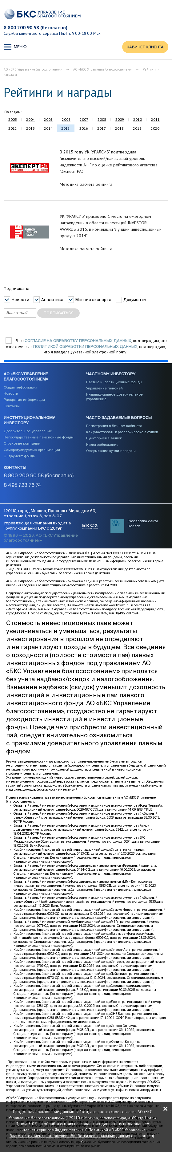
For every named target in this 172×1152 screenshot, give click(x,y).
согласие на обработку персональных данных (78, 341)
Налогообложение (102, 444)
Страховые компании (22, 444)
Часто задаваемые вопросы (119, 418)
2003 (12, 119)
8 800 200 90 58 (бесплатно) (35, 27)
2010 (137, 119)
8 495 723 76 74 (22, 485)
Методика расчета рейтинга (86, 184)
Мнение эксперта (93, 300)
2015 (65, 128)
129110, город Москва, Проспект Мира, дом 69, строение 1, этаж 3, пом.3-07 (50, 514)
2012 (12, 128)
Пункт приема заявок (104, 438)
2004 (30, 119)
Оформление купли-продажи (111, 451)
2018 (119, 128)
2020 (155, 128)
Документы (134, 300)
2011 (155, 119)
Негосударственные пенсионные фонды (39, 437)
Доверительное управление (28, 431)
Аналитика (52, 300)
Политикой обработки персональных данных (85, 347)
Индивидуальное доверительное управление (114, 397)
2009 (119, 119)
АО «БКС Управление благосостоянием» (33, 69)
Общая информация (20, 387)
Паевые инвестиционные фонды (114, 382)
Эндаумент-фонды (19, 456)
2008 (102, 119)
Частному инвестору (111, 374)
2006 (66, 119)
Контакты (12, 406)
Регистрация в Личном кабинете (114, 426)
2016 (83, 128)
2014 (48, 128)
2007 (84, 119)
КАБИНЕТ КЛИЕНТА (145, 47)
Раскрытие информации (24, 400)
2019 (137, 128)
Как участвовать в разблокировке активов (122, 432)
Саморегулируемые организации (32, 450)
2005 (48, 119)
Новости (20, 300)
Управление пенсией (104, 388)
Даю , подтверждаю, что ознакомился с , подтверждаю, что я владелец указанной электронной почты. (86, 346)
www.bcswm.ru (119, 606)
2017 (101, 128)
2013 (30, 128)
